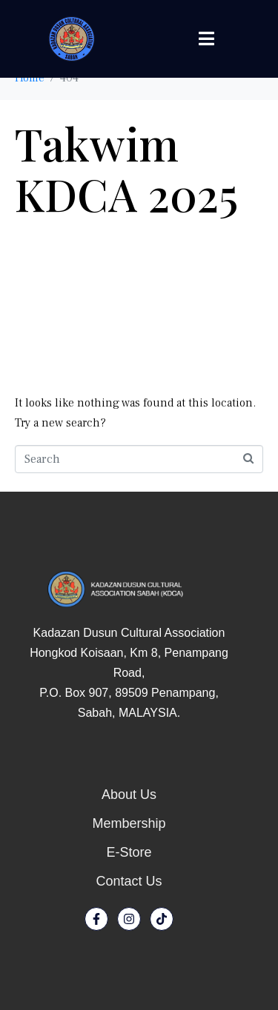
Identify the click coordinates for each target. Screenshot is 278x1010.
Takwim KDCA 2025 (126, 168)
